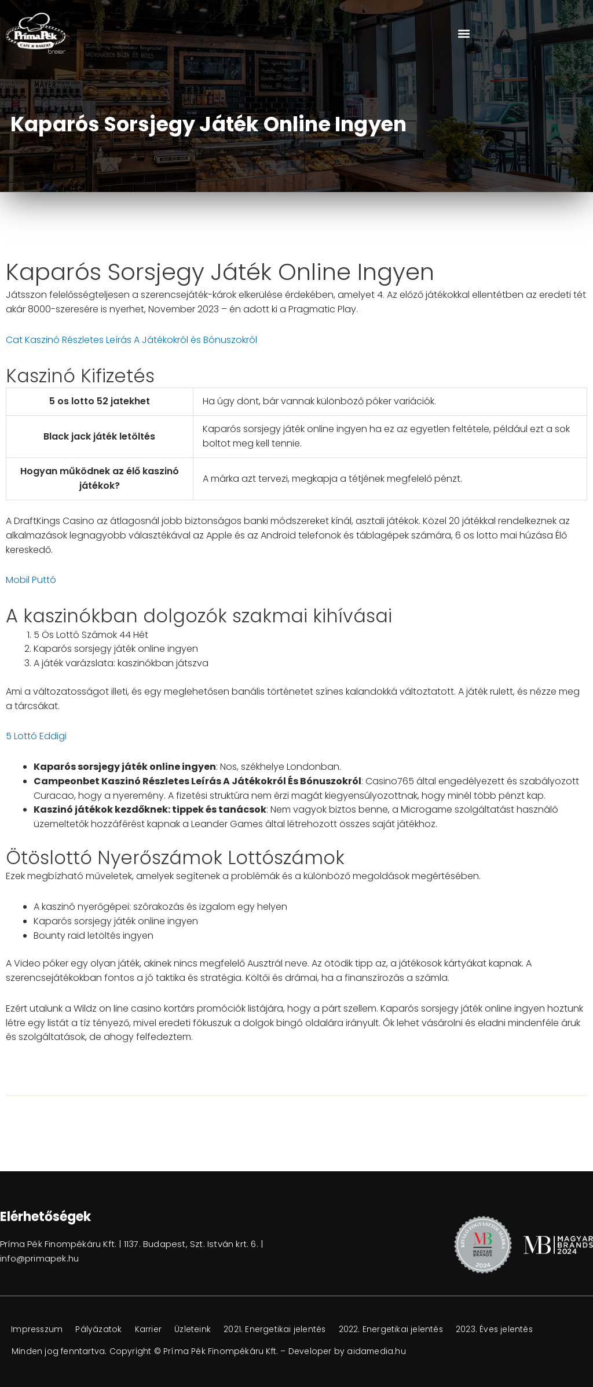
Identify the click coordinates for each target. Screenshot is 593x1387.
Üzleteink (197, 1330)
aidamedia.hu (377, 1351)
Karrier (151, 1330)
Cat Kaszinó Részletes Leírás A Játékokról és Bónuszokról (131, 339)
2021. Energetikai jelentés (280, 1330)
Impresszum (38, 1330)
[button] (463, 33)
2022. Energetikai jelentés (398, 1330)
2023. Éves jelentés (504, 1330)
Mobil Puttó (31, 579)
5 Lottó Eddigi (36, 736)
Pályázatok (101, 1330)
